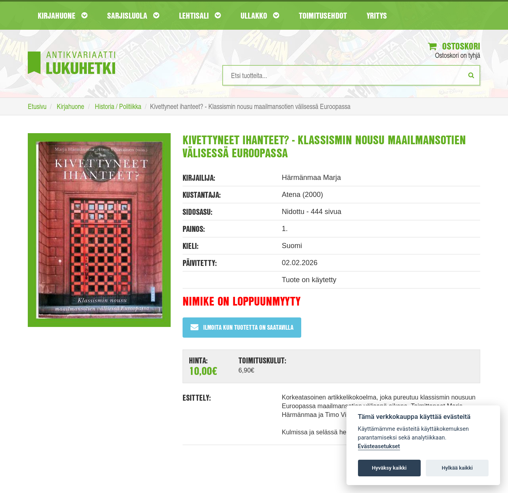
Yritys (377, 15)
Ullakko (260, 15)
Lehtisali (200, 15)
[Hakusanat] (351, 75)
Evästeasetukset (379, 446)
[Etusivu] (71, 50)
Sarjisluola (133, 15)
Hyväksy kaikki (389, 468)
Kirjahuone (62, 15)
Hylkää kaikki (457, 468)
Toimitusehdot (323, 15)
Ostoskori (453, 46)
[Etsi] (471, 75)
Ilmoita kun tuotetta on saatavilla (241, 327)
